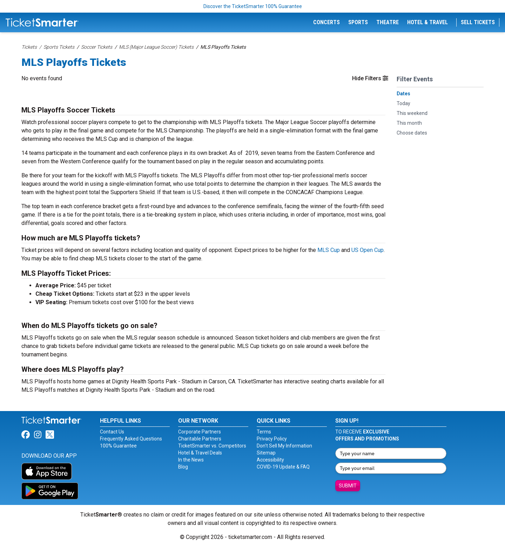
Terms (264, 432)
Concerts (326, 22)
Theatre (387, 22)
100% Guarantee (118, 446)
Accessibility (270, 460)
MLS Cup (328, 250)
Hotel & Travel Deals (200, 453)
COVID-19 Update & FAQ (283, 467)
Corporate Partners (199, 432)
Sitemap (266, 453)
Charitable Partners (199, 439)
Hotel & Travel (427, 22)
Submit (348, 485)
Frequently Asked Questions (131, 439)
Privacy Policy (272, 439)
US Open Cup (367, 250)
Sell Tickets (478, 22)
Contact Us (112, 432)
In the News (191, 460)
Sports (358, 22)
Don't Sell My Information (284, 446)
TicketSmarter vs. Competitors (212, 446)
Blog (183, 467)
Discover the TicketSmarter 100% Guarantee (252, 6)
